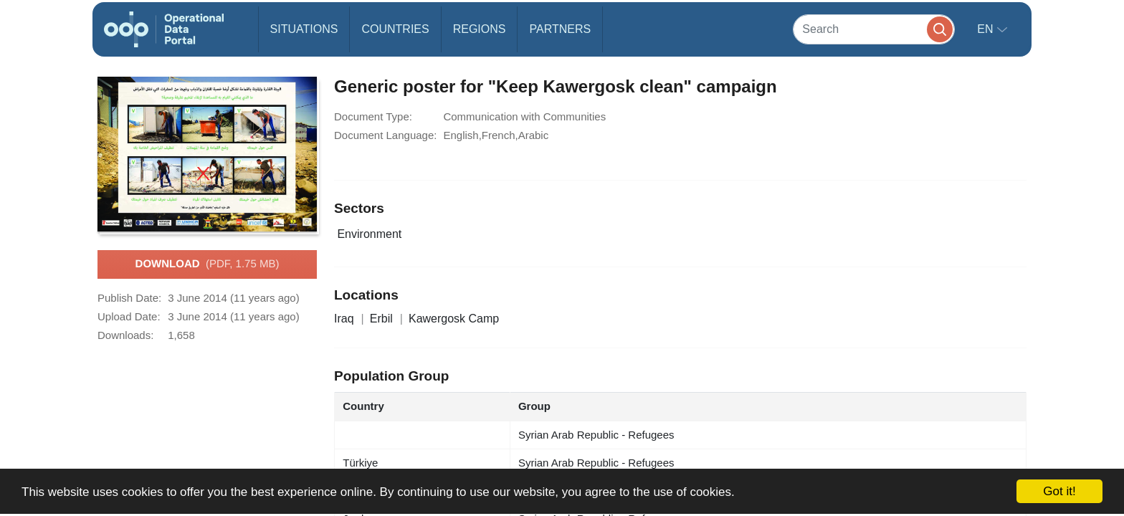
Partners (560, 29)
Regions (479, 29)
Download (207, 264)
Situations (304, 29)
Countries (395, 29)
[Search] (874, 29)
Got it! (1059, 491)
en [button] (986, 29)
